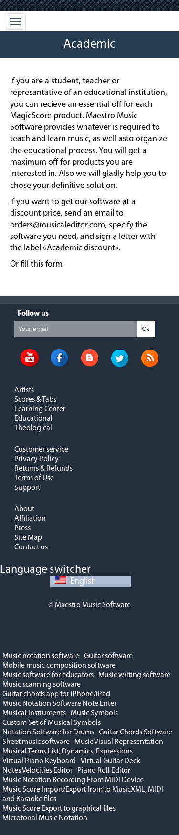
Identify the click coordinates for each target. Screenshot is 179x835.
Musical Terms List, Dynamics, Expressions (67, 751)
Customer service (41, 450)
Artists (24, 390)
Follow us (33, 314)
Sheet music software (36, 742)
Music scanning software (41, 685)
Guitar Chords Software (135, 732)
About (24, 509)
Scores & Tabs (35, 399)
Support (27, 488)
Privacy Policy (36, 459)
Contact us (31, 547)
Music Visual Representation (118, 742)
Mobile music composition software (59, 666)
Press (22, 528)
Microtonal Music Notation (44, 818)
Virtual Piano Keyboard (39, 761)
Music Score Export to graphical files (59, 809)
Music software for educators (48, 675)
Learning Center (39, 409)
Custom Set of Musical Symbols (51, 723)
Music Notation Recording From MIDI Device (73, 780)
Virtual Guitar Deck (110, 761)
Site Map (28, 538)
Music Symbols (94, 713)
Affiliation (30, 519)
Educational (33, 419)
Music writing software (134, 675)
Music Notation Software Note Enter (59, 704)
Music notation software (40, 656)
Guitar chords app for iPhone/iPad (56, 694)
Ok (145, 329)
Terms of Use (34, 478)
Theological (33, 428)
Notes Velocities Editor (37, 770)
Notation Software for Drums (48, 732)
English (75, 581)
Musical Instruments (34, 713)
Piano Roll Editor (103, 770)
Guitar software (108, 656)
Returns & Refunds (43, 469)
